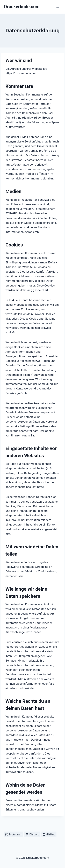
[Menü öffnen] (58, 6)
